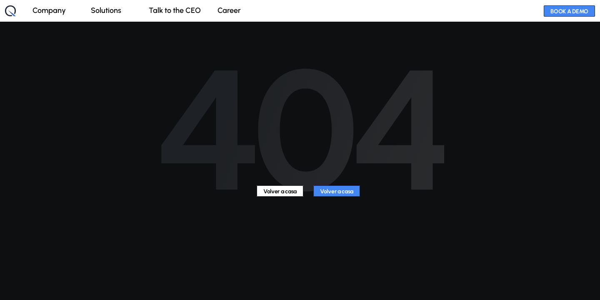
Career (229, 10)
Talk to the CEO (175, 10)
